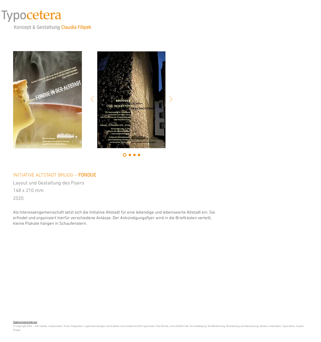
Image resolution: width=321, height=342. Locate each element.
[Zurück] (92, 99)
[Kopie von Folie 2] (134, 155)
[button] (47, 99)
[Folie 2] (130, 155)
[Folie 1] (124, 155)
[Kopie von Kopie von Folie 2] (139, 155)
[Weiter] (170, 99)
